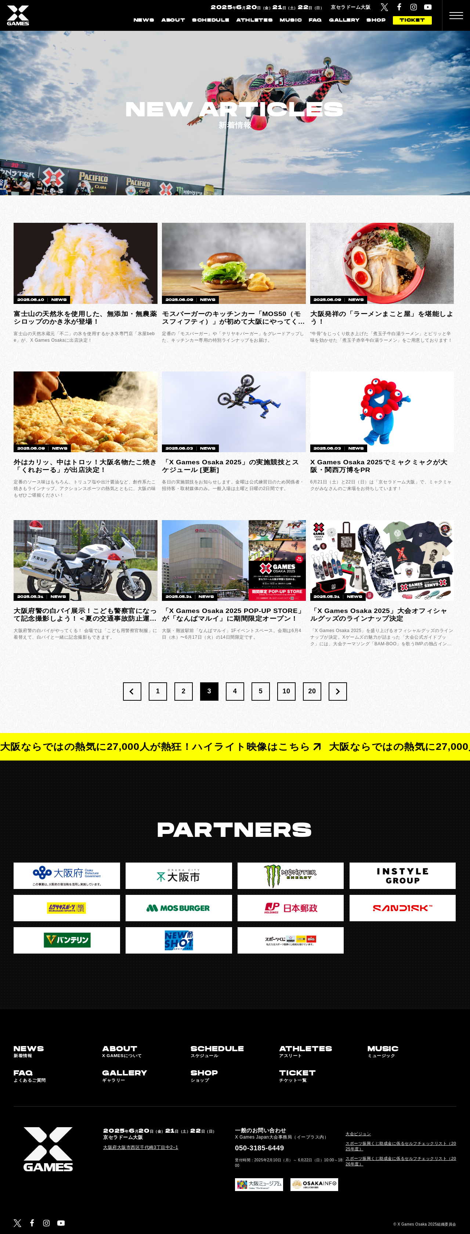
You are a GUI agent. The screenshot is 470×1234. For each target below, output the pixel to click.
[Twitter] (384, 7)
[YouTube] (428, 7)
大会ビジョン (358, 1134)
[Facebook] (399, 7)
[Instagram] (413, 7)
